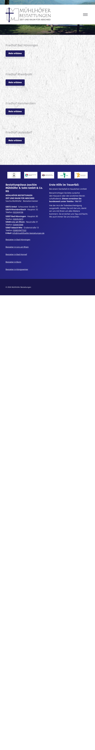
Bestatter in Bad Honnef (16, 254)
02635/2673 (18, 219)
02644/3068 (18, 224)
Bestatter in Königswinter (17, 269)
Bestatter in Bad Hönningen (18, 239)
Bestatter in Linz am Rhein (17, 247)
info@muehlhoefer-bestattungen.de (28, 233)
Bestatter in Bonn (13, 262)
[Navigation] (85, 14)
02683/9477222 (19, 230)
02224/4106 (18, 212)
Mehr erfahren (15, 53)
